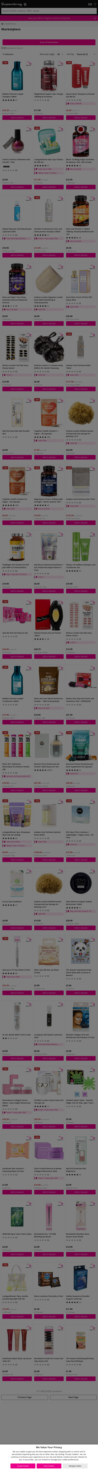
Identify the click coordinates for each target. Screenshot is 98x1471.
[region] (49, 1458)
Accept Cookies (23, 1466)
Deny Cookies (49, 1466)
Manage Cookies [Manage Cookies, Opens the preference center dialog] (75, 1466)
